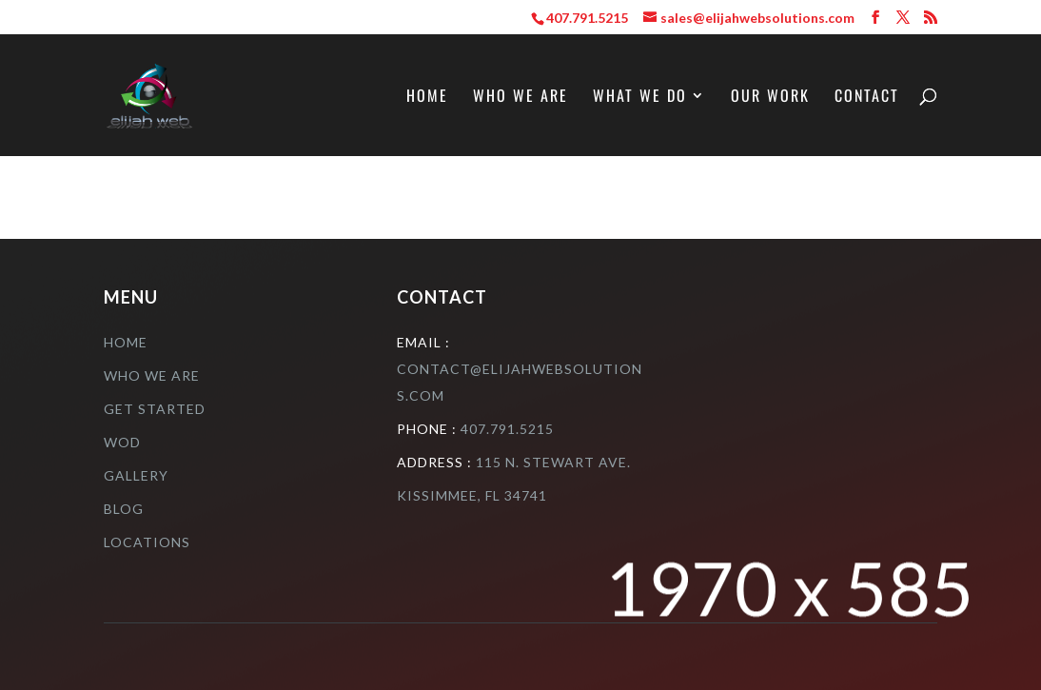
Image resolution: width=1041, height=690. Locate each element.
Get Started (155, 409)
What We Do (640, 98)
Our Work (770, 98)
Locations (147, 542)
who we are (152, 375)
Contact (867, 98)
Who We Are (520, 98)
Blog (124, 509)
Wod (122, 442)
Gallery (136, 475)
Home (427, 98)
